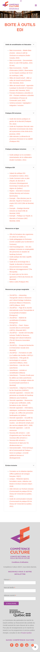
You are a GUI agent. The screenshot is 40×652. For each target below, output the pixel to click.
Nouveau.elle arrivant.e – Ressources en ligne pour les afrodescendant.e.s (19, 442)
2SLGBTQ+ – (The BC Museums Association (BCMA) (21, 338)
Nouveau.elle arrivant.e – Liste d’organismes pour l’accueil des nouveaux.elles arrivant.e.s (19, 435)
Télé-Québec (24, 63)
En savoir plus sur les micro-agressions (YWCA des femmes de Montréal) (21, 276)
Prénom (7, 580)
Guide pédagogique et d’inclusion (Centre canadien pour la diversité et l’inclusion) (21, 241)
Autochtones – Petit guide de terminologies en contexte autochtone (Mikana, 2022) (19, 360)
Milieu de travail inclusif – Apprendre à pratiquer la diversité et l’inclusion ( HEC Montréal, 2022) (21, 88)
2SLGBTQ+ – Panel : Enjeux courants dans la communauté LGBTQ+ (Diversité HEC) (19, 327)
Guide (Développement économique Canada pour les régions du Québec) (19, 183)
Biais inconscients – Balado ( (20, 53)
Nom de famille (9, 588)
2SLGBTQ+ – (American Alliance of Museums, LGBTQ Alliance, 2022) (20, 300)
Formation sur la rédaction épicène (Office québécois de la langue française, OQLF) (21, 473)
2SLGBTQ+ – (17, 320)
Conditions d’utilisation (20, 562)
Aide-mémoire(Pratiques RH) (21, 139)
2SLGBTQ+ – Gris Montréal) (21, 347)
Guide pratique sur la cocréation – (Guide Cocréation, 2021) (20, 157)
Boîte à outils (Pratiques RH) (18, 282)
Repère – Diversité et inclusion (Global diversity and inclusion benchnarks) (19, 193)
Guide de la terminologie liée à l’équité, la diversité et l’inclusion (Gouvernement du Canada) (20, 264)
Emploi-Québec (26, 633)
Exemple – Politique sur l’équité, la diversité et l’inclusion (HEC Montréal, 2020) (20, 218)
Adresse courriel (10, 595)
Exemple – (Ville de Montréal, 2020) (19, 210)
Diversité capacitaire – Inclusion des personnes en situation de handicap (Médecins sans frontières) (21, 395)
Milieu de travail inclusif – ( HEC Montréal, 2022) (20, 80)
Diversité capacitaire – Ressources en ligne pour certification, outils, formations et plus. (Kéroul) (21, 402)
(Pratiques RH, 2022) (20, 121)
